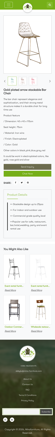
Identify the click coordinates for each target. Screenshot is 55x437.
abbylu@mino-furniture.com (28, 371)
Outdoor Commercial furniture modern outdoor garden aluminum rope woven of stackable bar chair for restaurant (14, 327)
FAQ (27, 390)
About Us (27, 379)
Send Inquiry (27, 167)
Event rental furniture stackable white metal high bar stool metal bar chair (40, 286)
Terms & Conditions (27, 395)
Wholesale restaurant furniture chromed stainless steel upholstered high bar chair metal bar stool (40, 327)
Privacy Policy (27, 400)
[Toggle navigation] (9, 5)
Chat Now (27, 173)
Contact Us (27, 384)
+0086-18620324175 (28, 366)
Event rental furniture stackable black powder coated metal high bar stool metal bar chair (14, 286)
